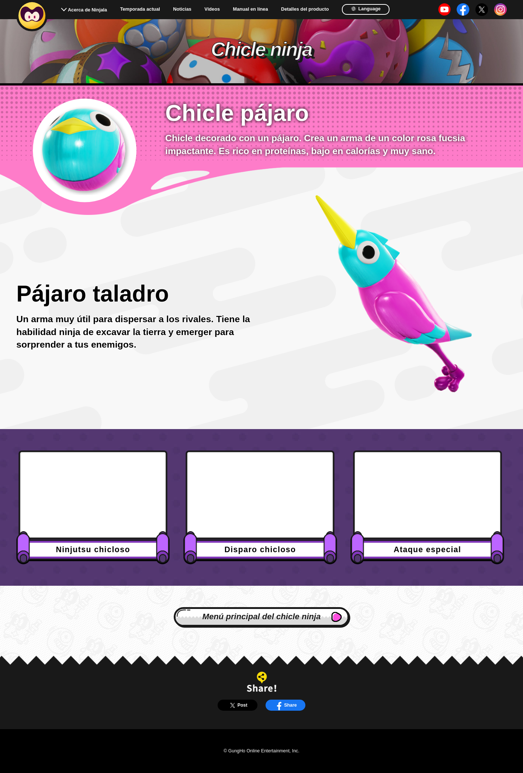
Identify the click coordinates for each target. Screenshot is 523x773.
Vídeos (212, 9)
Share (285, 705)
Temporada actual (140, 9)
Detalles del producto (305, 9)
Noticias (182, 9)
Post (237, 705)
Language (366, 8)
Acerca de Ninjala (87, 10)
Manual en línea (250, 9)
